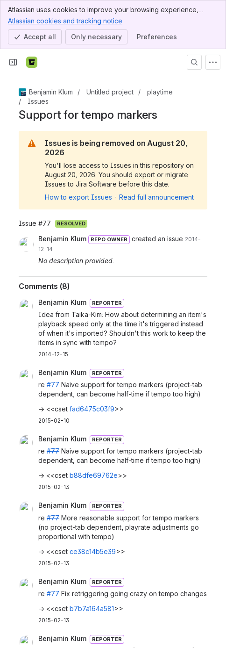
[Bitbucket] (31, 62)
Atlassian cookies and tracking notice (65, 20)
